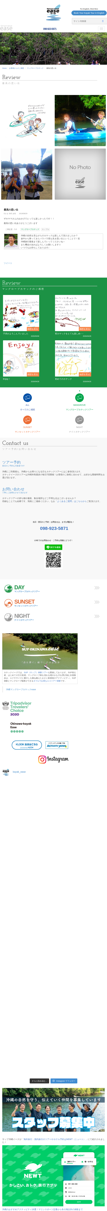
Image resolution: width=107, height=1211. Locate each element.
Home (4, 68)
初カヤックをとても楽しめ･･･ (69, 333)
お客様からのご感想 (16, 68)
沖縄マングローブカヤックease (21, 689)
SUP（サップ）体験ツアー (36, 672)
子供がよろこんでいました (15, 333)
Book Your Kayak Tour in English (89, 13)
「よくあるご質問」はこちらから (71, 501)
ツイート (8, 263)
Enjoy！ (6, 379)
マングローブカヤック (35, 68)
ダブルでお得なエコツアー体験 (47, 681)
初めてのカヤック (63, 379)
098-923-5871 (49, 28)
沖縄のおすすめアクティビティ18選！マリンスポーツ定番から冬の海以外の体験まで (42, 1209)
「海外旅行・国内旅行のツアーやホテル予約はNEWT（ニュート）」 (55, 1139)
